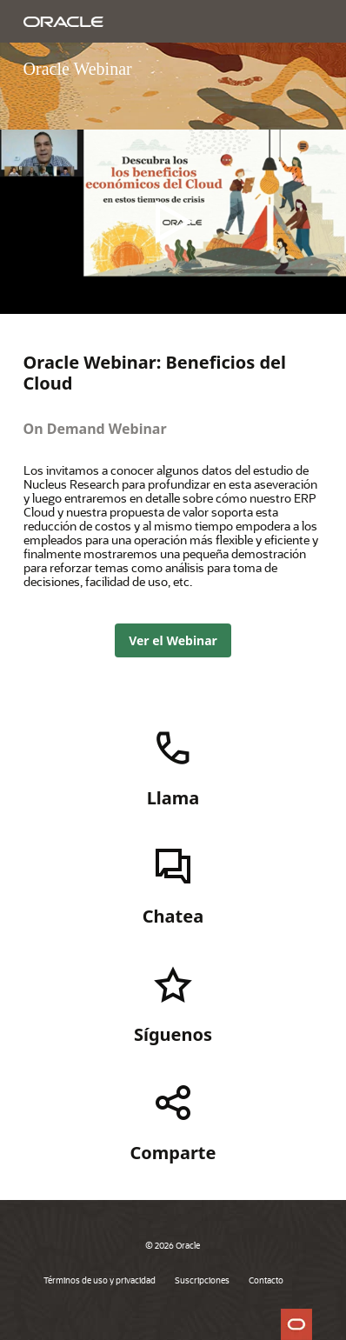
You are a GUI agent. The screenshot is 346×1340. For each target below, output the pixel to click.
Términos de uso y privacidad (99, 1280)
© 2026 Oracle (172, 1245)
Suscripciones (202, 1280)
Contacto (266, 1280)
